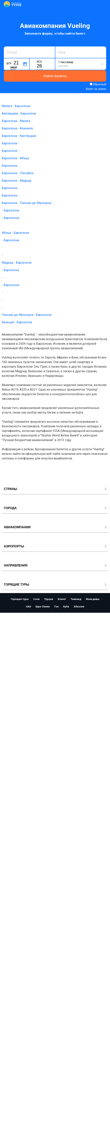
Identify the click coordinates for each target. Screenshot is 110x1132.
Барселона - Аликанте (17, 128)
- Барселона (10, 210)
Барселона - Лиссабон (18, 173)
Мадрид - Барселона (16, 262)
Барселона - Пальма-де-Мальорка (26, 203)
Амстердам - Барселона (19, 113)
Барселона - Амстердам (19, 136)
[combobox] (29, 52)
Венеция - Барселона (17, 322)
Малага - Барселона (16, 106)
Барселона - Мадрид (16, 180)
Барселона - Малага (16, 121)
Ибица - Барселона (15, 233)
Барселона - (10, 143)
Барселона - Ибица (15, 158)
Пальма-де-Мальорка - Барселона (26, 315)
